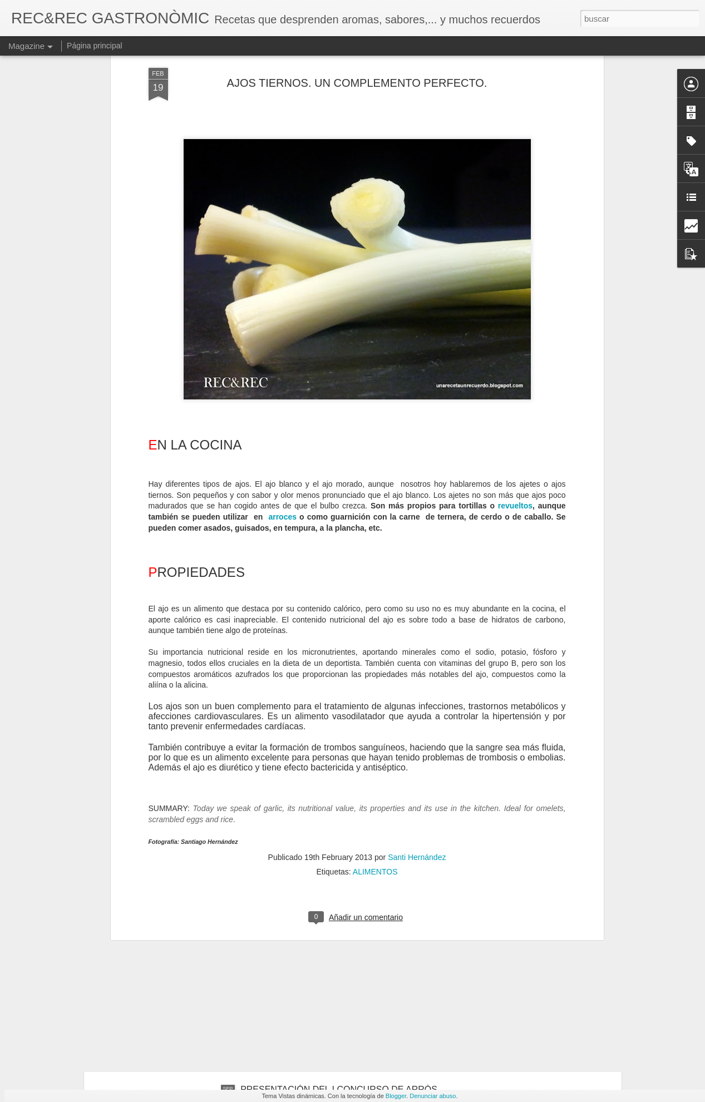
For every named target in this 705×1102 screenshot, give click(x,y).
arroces (282, 356)
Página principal (94, 45)
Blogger (396, 1096)
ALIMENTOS (375, 710)
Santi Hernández (417, 695)
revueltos (515, 344)
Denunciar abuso (433, 1096)
